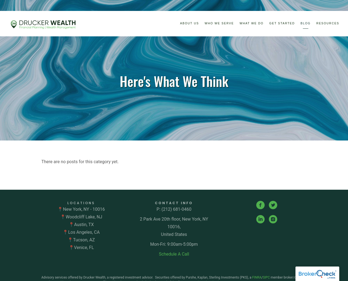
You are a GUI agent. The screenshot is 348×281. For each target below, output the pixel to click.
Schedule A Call (174, 254)
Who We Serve (219, 23)
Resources (327, 23)
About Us (189, 23)
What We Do (252, 23)
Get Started (282, 23)
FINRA (257, 277)
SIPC (267, 277)
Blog (306, 23)
